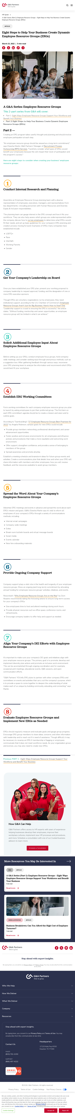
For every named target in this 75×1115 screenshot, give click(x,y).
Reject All (65, 1110)
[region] (37, 1104)
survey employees (36, 220)
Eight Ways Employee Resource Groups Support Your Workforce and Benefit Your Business (35, 760)
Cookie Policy (19, 1106)
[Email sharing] (23, 47)
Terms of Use (39, 965)
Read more (10, 888)
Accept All (51, 1110)
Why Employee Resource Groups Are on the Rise (36, 596)
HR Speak (5, 15)
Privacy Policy (28, 965)
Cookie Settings (8, 1110)
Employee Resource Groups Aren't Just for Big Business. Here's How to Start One (36, 304)
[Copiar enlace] (18, 47)
